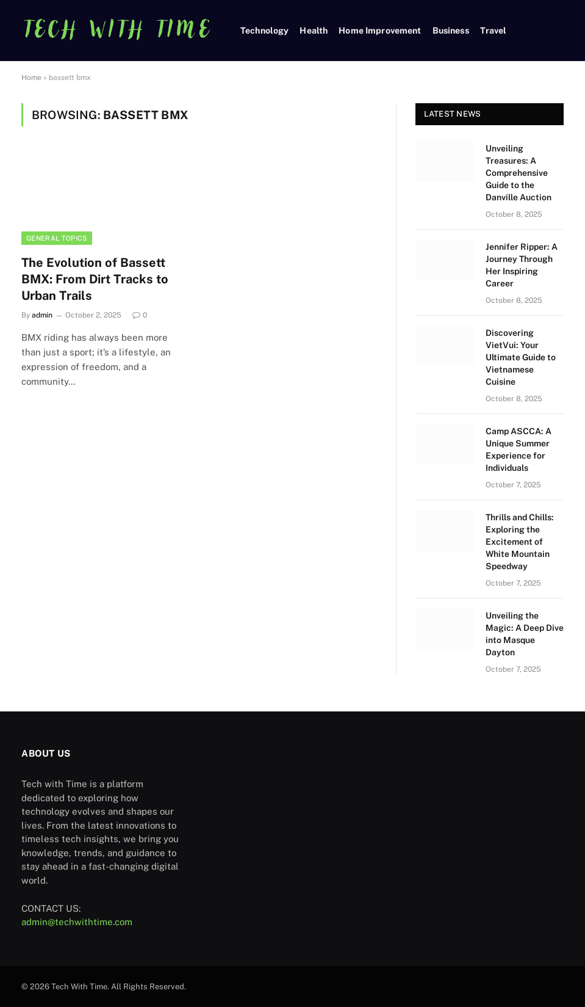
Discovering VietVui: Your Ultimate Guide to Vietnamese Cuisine (521, 357)
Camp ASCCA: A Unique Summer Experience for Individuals (518, 449)
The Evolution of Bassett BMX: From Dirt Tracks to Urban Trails (94, 279)
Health (314, 30)
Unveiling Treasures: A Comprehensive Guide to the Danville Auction (518, 173)
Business (450, 30)
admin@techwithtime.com (76, 922)
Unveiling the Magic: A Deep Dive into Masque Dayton (525, 634)
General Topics (56, 238)
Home (31, 77)
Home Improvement (380, 30)
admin (42, 315)
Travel (493, 30)
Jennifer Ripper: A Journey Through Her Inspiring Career (522, 265)
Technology (264, 30)
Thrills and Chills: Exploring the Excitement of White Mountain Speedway (520, 541)
